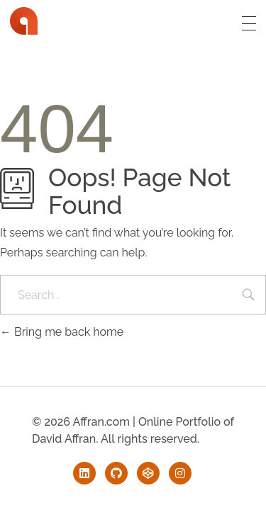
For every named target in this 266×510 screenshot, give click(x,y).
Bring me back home (61, 332)
